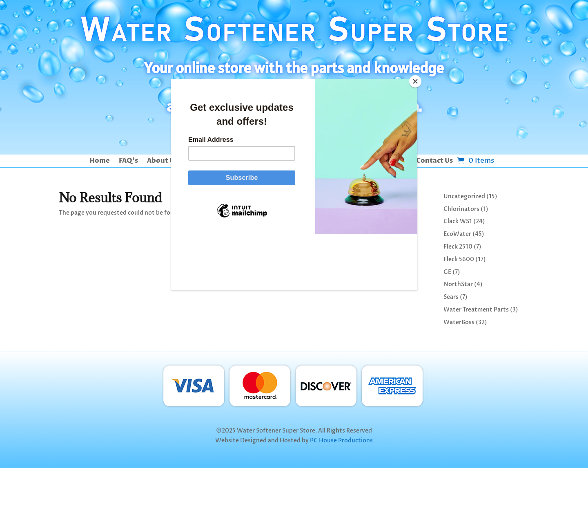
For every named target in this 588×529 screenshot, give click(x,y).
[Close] (415, 81)
